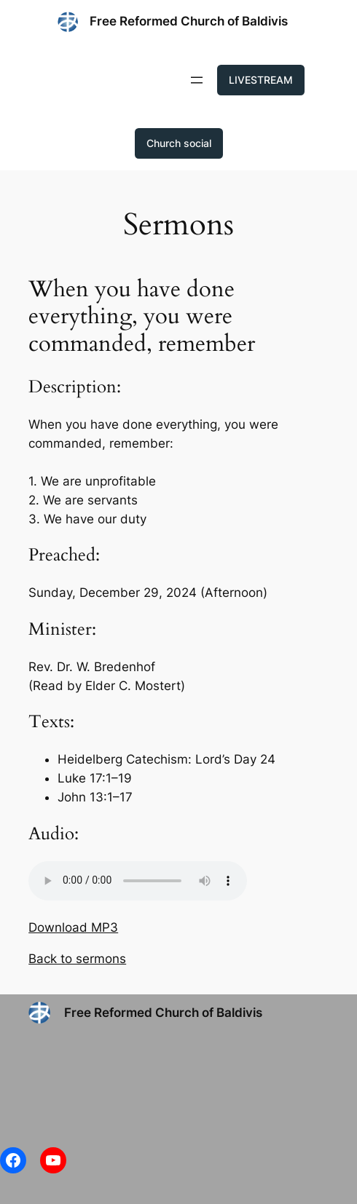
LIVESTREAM (261, 80)
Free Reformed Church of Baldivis (189, 21)
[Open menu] (196, 80)
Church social (178, 143)
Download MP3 (73, 927)
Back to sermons (77, 958)
